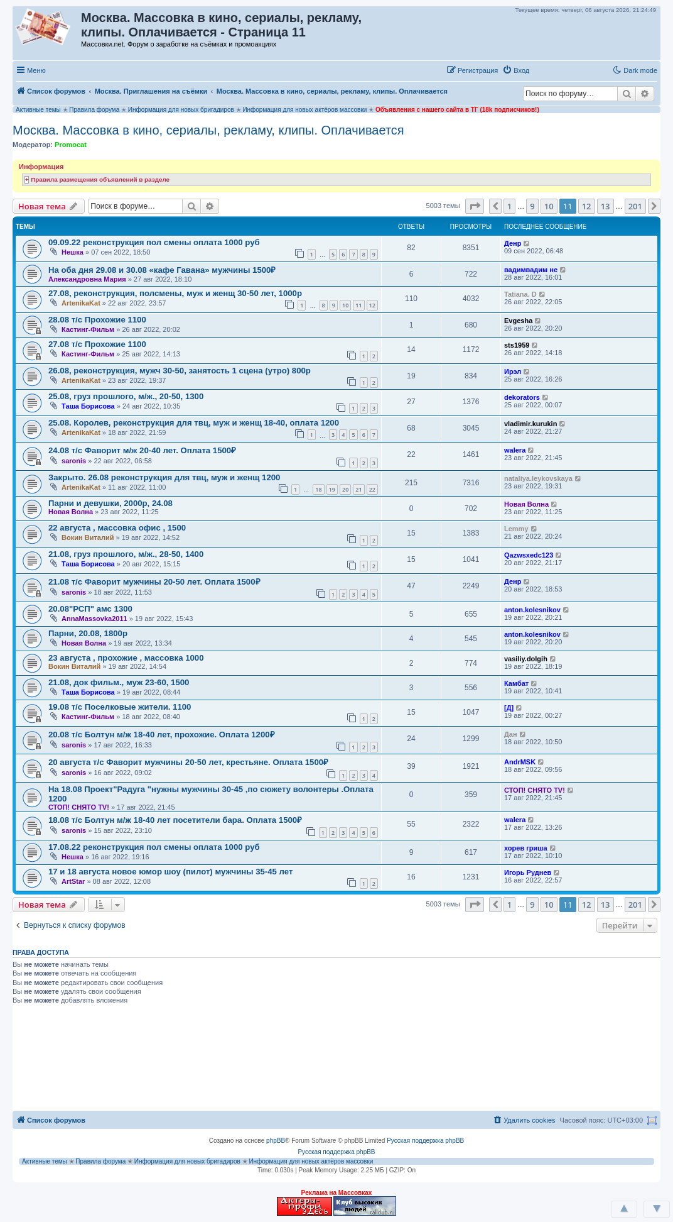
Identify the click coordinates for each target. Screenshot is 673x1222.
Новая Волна (70, 511)
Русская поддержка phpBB (425, 1140)
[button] (547, 70)
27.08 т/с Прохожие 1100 (97, 344)
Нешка (72, 252)
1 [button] (509, 206)
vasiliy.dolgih (525, 659)
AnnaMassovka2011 (94, 618)
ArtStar (73, 881)
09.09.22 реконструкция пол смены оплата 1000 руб (154, 242)
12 (372, 305)
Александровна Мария (87, 279)
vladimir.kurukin (530, 423)
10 (345, 305)
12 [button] (586, 206)
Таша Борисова (88, 406)
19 (332, 489)
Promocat (71, 144)
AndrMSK (520, 762)
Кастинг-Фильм (88, 329)
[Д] (509, 708)
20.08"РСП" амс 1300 (90, 609)
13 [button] (605, 206)
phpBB (275, 1140)
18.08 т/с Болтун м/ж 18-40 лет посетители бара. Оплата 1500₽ (175, 820)
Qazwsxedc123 (528, 555)
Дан (510, 734)
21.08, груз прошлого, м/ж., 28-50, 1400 (125, 554)
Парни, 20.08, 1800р (87, 633)
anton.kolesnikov (532, 610)
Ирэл (512, 371)
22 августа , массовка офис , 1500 (117, 527)
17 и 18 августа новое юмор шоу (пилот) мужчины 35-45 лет (170, 871)
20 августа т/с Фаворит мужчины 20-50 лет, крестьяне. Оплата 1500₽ (188, 762)
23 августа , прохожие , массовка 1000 (126, 658)
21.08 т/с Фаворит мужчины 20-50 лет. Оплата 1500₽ (154, 581)
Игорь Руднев (527, 872)
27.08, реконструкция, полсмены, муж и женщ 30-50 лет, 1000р (175, 293)
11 (358, 305)
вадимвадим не (530, 269)
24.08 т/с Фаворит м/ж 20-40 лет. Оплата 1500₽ (142, 450)
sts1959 (516, 345)
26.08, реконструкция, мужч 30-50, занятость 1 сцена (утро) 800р (179, 370)
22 (372, 489)
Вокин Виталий (88, 537)
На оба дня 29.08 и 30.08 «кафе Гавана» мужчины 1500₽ (162, 270)
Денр (512, 243)
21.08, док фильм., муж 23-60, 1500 (118, 682)
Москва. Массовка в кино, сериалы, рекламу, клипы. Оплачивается (208, 130)
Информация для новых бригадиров (181, 109)
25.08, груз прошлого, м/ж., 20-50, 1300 (125, 396)
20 (345, 489)
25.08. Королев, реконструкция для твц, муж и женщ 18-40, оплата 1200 (193, 422)
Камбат (516, 683)
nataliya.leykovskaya (538, 478)
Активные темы (38, 109)
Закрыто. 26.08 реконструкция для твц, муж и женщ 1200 (164, 477)
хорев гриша (525, 848)
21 (358, 489)
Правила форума (94, 109)
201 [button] (635, 206)
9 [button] (532, 206)
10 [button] (549, 206)
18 (318, 489)
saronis (74, 461)
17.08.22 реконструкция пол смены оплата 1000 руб (154, 847)
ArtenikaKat (81, 303)
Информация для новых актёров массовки (304, 109)
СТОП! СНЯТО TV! (78, 807)
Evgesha (518, 320)
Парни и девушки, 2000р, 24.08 (110, 503)
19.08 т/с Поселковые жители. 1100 (119, 707)
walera (514, 450)
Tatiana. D (520, 294)
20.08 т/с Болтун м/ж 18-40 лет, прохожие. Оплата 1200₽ (161, 734)
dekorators (522, 397)
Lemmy (516, 528)
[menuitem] (515, 70)
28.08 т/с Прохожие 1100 (97, 319)
